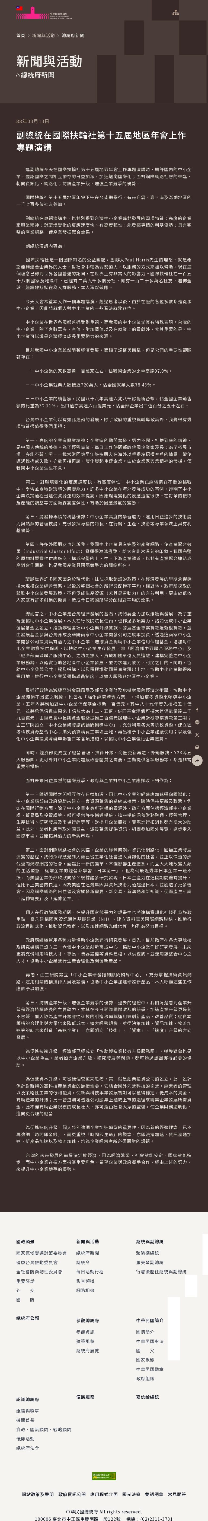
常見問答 (177, 1482)
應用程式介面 (104, 1482)
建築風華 (85, 1333)
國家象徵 (145, 1351)
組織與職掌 (27, 1398)
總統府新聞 (87, 1248)
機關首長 (25, 1407)
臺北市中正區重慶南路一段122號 (87, 1506)
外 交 (25, 1286)
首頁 (20, 35)
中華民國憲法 (150, 1333)
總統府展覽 (87, 1342)
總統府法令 (27, 1435)
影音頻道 (85, 1277)
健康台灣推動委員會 (37, 1258)
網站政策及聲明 (38, 1482)
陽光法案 (131, 1482)
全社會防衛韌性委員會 (39, 1267)
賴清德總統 (147, 1248)
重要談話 (25, 1277)
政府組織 (145, 1370)
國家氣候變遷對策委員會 (41, 1248)
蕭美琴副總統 (150, 1258)
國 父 (145, 1342)
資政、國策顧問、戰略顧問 (44, 1417)
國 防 (25, 1295)
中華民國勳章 (150, 1361)
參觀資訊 (85, 1323)
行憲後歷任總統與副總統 (161, 1267)
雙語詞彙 (154, 1482)
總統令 (83, 1258)
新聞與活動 (43, 35)
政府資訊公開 (72, 1482)
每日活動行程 (90, 1267)
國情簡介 (145, 1323)
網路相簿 (85, 1286)
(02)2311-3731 (156, 1506)
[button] (197, 760)
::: (4, 3)
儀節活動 (25, 1426)
